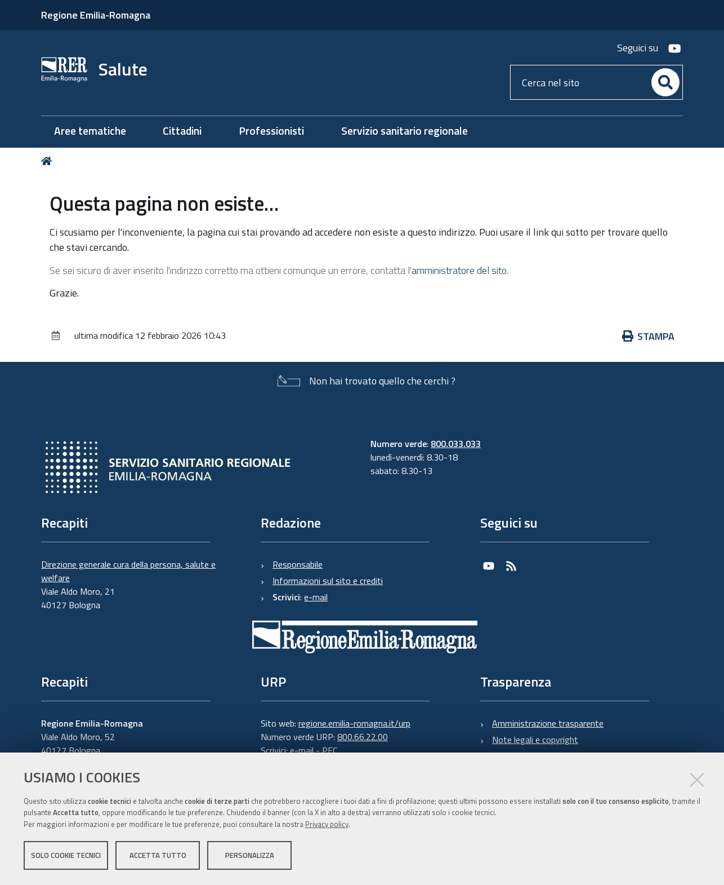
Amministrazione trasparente (548, 723)
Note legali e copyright (535, 739)
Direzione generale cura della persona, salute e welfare (128, 571)
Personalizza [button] (249, 855)
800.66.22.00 (362, 737)
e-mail (316, 597)
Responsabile (297, 564)
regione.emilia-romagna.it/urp (354, 723)
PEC (329, 750)
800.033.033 (456, 443)
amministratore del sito (459, 270)
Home (48, 161)
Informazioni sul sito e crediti (327, 580)
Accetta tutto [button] (157, 855)
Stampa (648, 336)
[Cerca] (665, 82)
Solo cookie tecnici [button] (66, 855)
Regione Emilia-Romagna (95, 15)
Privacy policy (326, 824)
